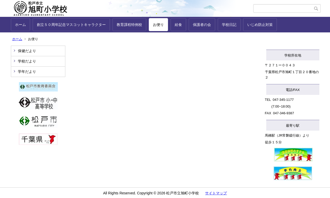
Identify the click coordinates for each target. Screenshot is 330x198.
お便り (158, 25)
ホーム (20, 25)
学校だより (27, 61)
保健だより (27, 51)
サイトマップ (216, 193)
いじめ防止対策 (260, 25)
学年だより (27, 71)
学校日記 (229, 25)
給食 (178, 25)
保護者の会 (202, 25)
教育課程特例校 (129, 25)
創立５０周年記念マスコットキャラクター (71, 25)
